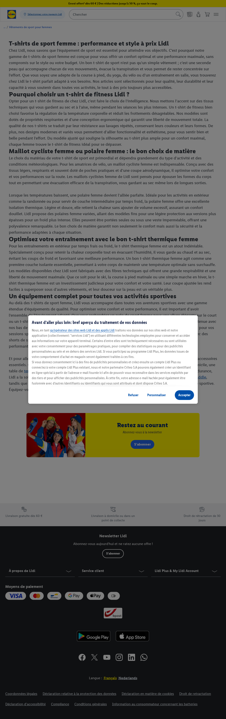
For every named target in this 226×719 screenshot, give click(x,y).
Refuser (133, 395)
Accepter (184, 395)
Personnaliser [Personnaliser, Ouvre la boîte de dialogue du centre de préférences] (156, 395)
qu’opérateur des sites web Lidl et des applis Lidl (82, 330)
